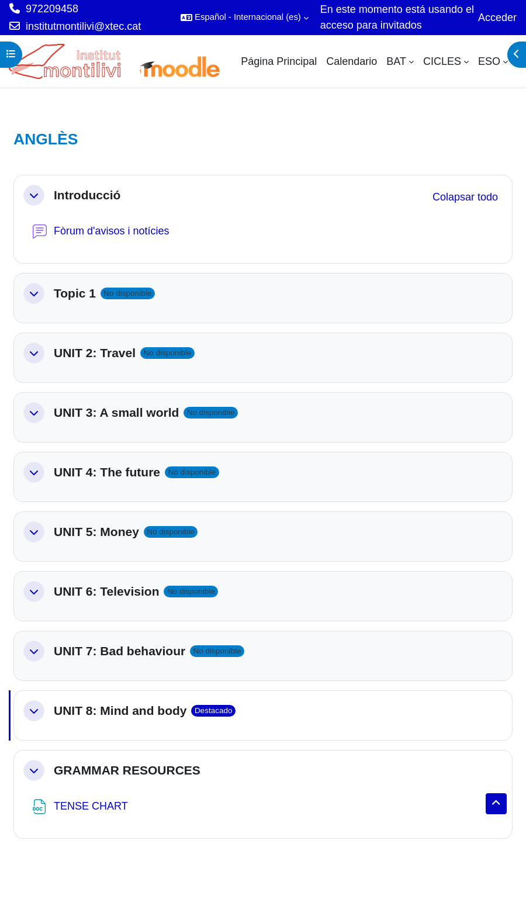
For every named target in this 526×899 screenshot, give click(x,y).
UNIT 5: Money (96, 531)
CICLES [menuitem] (442, 61)
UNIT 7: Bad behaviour (119, 651)
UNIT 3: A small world (116, 412)
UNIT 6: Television (106, 591)
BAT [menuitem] (396, 61)
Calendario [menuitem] (351, 61)
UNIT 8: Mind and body (120, 710)
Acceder (497, 17)
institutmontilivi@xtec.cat (83, 26)
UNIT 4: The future (107, 472)
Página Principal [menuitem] (279, 61)
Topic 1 (75, 293)
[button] (245, 17)
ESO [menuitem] (489, 61)
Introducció (87, 195)
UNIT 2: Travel (95, 352)
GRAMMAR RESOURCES (127, 770)
